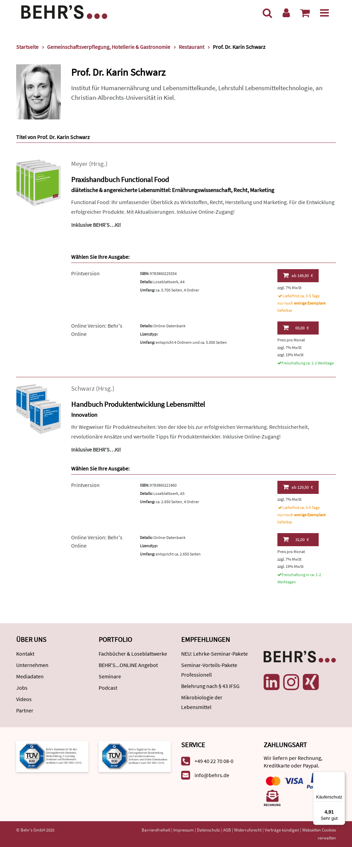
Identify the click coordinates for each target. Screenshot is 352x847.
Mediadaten (30, 676)
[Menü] (324, 12)
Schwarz (83, 388)
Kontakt (25, 653)
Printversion (85, 273)
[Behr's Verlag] (64, 11)
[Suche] (267, 12)
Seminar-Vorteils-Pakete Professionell (209, 669)
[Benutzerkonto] (286, 12)
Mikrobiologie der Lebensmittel (201, 702)
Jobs (22, 687)
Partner (24, 710)
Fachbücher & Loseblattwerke (133, 653)
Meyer (79, 164)
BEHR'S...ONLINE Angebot (128, 664)
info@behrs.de (212, 775)
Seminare (110, 676)
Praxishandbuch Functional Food (120, 179)
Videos (24, 699)
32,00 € (296, 539)
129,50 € (298, 487)
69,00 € (296, 328)
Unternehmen (32, 664)
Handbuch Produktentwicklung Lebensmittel (138, 404)
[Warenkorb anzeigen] (305, 12)
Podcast (108, 687)
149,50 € (298, 275)
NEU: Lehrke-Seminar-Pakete (214, 653)
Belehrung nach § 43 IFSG (210, 685)
